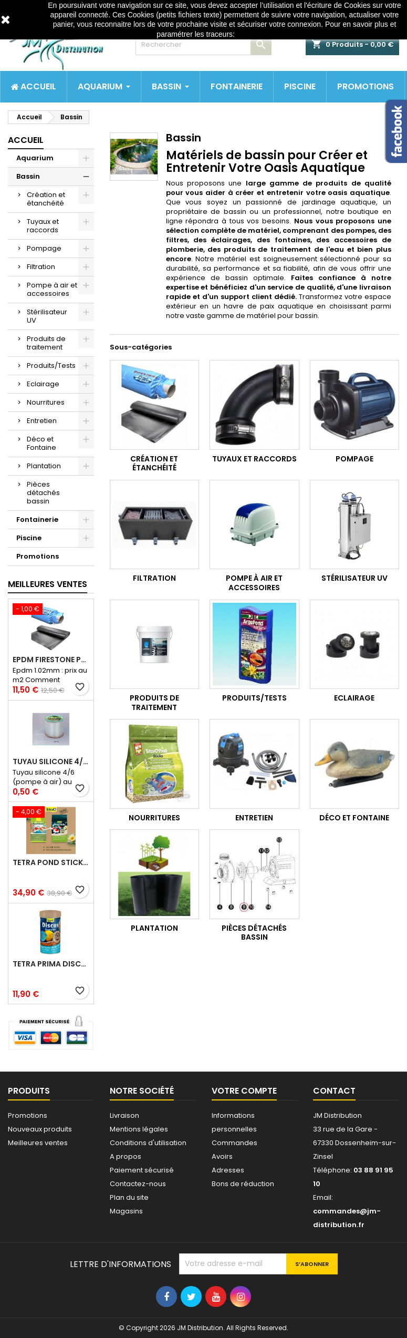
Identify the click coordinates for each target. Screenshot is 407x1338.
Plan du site (129, 1197)
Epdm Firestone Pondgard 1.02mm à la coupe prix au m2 (51, 659)
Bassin (28, 176)
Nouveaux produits (40, 1129)
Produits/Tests (51, 365)
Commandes (234, 1143)
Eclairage (43, 384)
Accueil (26, 140)
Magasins (126, 1211)
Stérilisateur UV (47, 316)
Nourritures (46, 402)
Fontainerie (37, 519)
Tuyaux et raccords (43, 226)
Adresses (228, 1170)
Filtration (41, 267)
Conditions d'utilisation (148, 1143)
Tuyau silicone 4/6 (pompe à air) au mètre (51, 761)
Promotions (37, 556)
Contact (334, 1091)
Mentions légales (139, 1129)
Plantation (44, 466)
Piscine (28, 538)
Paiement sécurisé (142, 1170)
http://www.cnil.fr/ (265, 34)
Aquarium (35, 158)
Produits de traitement (46, 343)
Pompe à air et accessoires (52, 289)
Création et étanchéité (46, 199)
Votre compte (244, 1091)
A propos (125, 1156)
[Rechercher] (203, 44)
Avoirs (222, 1156)
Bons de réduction (243, 1184)
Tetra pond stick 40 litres (51, 862)
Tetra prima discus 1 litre (51, 964)
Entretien (42, 421)
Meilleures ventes (38, 1143)
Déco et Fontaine (41, 443)
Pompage (44, 248)
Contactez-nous (138, 1184)
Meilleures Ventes (47, 584)
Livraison (124, 1115)
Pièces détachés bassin (43, 492)
